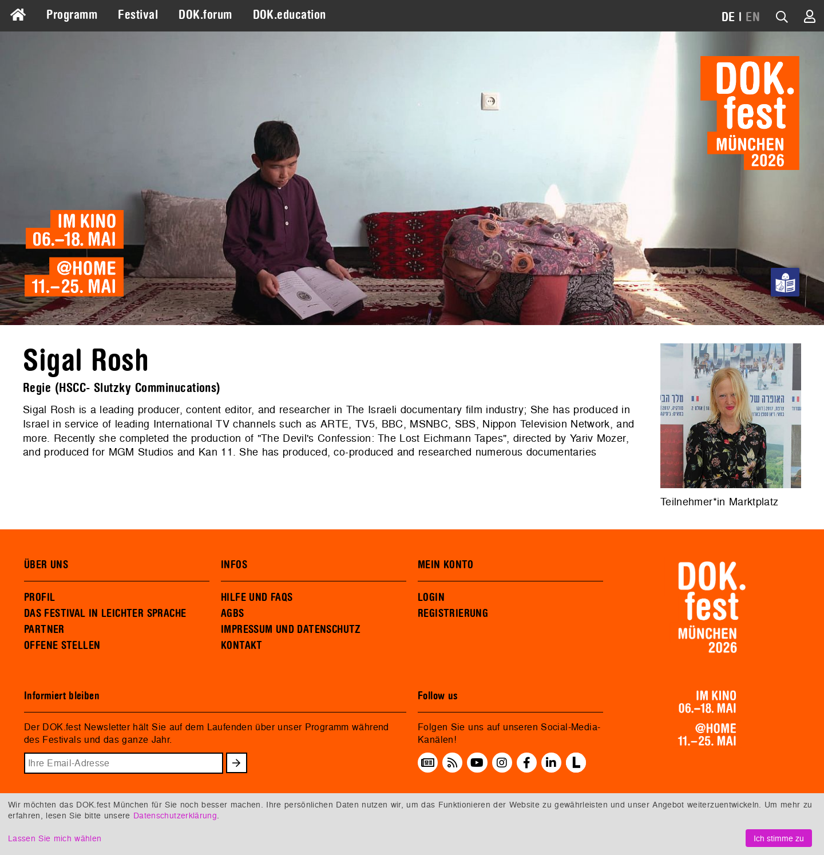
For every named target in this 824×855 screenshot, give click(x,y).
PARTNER (44, 629)
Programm (71, 15)
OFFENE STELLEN (62, 645)
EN (753, 17)
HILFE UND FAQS (256, 597)
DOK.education (289, 15)
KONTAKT (242, 645)
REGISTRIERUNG (453, 613)
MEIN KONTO (446, 565)
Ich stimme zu (779, 838)
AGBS (232, 613)
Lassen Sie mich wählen (54, 838)
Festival (138, 15)
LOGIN (431, 597)
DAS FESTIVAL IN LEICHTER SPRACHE (105, 613)
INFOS (234, 565)
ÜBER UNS (46, 565)
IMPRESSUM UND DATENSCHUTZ (291, 629)
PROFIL (39, 597)
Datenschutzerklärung (175, 815)
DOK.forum (205, 15)
